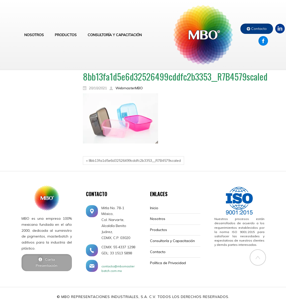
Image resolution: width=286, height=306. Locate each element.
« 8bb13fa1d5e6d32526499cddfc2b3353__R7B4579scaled (133, 160)
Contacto (258, 28)
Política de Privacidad (168, 263)
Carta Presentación (46, 262)
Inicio (154, 208)
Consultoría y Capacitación (172, 241)
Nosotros (157, 218)
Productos (158, 229)
